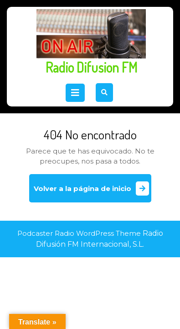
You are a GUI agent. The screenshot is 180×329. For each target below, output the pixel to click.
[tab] (75, 93)
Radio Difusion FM (91, 67)
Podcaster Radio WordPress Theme (79, 233)
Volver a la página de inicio (92, 191)
